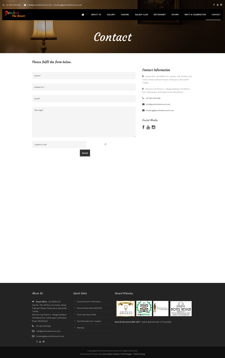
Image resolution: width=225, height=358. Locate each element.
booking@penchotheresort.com (68, 5)
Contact (216, 15)
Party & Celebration (195, 15)
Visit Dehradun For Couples (89, 321)
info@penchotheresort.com (39, 5)
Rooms (175, 15)
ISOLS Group (139, 354)
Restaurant (160, 15)
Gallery (111, 15)
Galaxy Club (141, 15)
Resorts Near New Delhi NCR (89, 308)
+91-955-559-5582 (13, 5)
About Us (96, 15)
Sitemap (80, 327)
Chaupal (125, 15)
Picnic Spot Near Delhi (86, 314)
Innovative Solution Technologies (117, 354)
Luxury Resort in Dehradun (89, 301)
